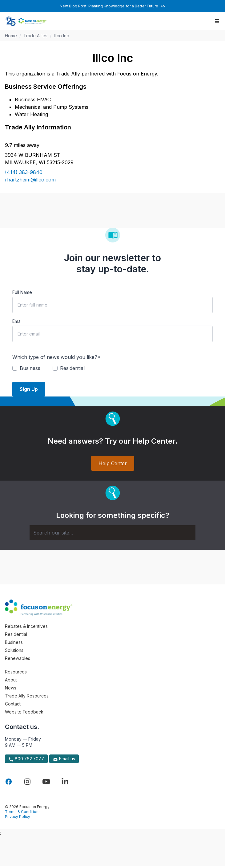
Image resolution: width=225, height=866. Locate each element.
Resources (16, 671)
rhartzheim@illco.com (30, 180)
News (10, 687)
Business (14, 642)
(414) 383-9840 (23, 172)
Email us (64, 759)
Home (11, 35)
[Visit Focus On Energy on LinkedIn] (65, 781)
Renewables (17, 658)
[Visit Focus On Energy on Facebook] (8, 781)
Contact (13, 703)
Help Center (112, 463)
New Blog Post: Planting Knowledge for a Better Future (112, 6)
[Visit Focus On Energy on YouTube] (46, 781)
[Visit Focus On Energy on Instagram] (27, 781)
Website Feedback (24, 711)
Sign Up (29, 389)
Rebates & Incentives (26, 626)
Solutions (14, 650)
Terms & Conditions (23, 811)
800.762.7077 (26, 759)
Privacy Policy (17, 816)
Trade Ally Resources (27, 695)
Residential (16, 634)
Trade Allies (35, 35)
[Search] (112, 532)
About (11, 679)
